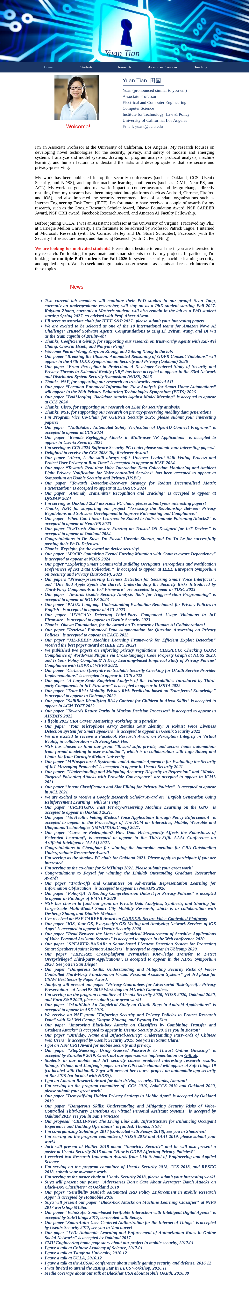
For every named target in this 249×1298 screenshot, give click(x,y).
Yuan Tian (122, 53)
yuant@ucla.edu (149, 126)
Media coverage (59, 1273)
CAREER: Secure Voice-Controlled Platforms (164, 918)
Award (118, 624)
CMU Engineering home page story (77, 1242)
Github (190, 1055)
